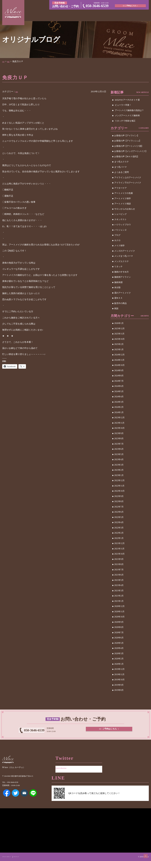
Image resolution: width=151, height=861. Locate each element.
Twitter (15, 797)
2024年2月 (119, 407)
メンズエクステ (121, 261)
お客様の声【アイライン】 (126, 135)
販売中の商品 (120, 303)
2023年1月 (119, 475)
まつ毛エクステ (121, 162)
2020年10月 (119, 617)
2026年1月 (119, 323)
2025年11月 (119, 334)
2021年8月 (119, 564)
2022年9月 (119, 496)
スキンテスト (120, 219)
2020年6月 (119, 638)
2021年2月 (119, 596)
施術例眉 (118, 282)
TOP (4, 61)
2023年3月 (119, 465)
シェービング (120, 214)
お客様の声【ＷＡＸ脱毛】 (126, 156)
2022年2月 (119, 533)
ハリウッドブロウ (122, 225)
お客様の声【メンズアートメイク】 (130, 151)
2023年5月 (119, 454)
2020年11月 (119, 611)
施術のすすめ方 (121, 272)
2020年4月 (119, 648)
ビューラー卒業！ (123, 105)
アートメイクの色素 (123, 193)
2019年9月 (119, 685)
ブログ (117, 235)
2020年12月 (119, 606)
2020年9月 (119, 622)
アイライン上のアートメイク (127, 177)
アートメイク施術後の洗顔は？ (129, 110)
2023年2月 (119, 470)
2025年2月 (119, 344)
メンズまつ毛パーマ (123, 256)
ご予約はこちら (131, 4)
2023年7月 (119, 444)
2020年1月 (119, 664)
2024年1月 (119, 412)
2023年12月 (119, 417)
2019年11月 (119, 674)
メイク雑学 (119, 245)
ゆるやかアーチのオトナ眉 (127, 100)
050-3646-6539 (97, 6)
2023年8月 (119, 438)
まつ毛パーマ (120, 167)
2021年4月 (119, 585)
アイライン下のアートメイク (127, 183)
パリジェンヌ (120, 230)
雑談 (11, 61)
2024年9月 (119, 370)
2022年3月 (119, 528)
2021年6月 (119, 575)
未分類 (117, 287)
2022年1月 (119, 538)
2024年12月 (119, 355)
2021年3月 (119, 591)
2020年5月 (119, 643)
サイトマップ (27, 857)
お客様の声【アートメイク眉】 (128, 146)
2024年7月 (119, 381)
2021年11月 (119, 549)
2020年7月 (119, 632)
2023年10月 (119, 428)
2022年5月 (119, 517)
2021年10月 (119, 554)
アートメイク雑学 (122, 198)
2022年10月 (119, 491)
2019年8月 (119, 690)
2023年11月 (119, 423)
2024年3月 (119, 402)
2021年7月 (119, 570)
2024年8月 (119, 376)
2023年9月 (119, 433)
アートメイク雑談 (122, 204)
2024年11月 (119, 360)
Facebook (6, 797)
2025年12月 (119, 328)
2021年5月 (119, 580)
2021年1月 (119, 601)
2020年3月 (119, 653)
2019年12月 (119, 669)
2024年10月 (119, 365)
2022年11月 (119, 486)
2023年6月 (119, 449)
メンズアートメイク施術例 (127, 115)
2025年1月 (119, 349)
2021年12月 (119, 543)
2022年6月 (119, 512)
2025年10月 (119, 339)
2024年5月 (119, 391)
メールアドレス (24, 797)
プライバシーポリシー (10, 857)
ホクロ (117, 240)
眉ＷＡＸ (118, 298)
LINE (33, 797)
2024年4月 (119, 397)
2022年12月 (119, 480)
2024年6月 (119, 386)
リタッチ (118, 266)
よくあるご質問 (121, 172)
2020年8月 (119, 627)
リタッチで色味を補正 (125, 121)
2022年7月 (119, 507)
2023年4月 (119, 459)
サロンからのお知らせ (124, 209)
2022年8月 (119, 501)
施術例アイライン (122, 277)
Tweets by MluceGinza (65, 765)
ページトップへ (143, 853)
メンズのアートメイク (124, 251)
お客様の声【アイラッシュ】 (127, 141)
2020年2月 (119, 659)
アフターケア (120, 188)
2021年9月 (119, 559)
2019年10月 (119, 680)
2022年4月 (119, 522)
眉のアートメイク (122, 293)
